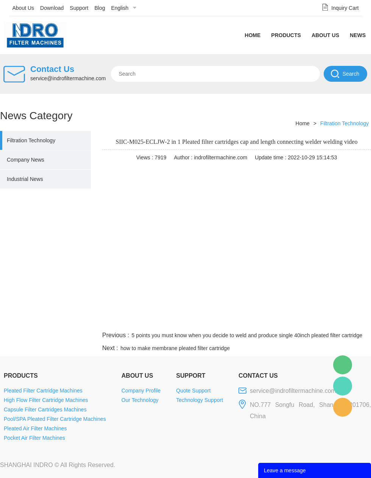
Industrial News (25, 179)
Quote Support (193, 391)
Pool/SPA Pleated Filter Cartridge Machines (55, 419)
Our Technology (140, 400)
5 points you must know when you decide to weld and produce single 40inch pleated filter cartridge (247, 335)
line (256, 321)
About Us (23, 8)
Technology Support (199, 400)
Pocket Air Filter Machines (34, 438)
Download (52, 8)
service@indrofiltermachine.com (68, 78)
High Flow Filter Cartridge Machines (46, 400)
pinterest (317, 321)
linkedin (357, 321)
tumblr (337, 321)
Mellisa (342, 386)
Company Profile (141, 391)
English (119, 8)
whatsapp (296, 321)
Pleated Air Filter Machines (35, 428)
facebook (235, 321)
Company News (25, 160)
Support (79, 8)
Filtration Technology (31, 140)
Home (252, 35)
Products (286, 35)
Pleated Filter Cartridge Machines (43, 391)
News (358, 35)
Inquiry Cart (345, 8)
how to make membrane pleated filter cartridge (175, 348)
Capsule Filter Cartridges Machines (45, 409)
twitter (276, 321)
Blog (99, 8)
